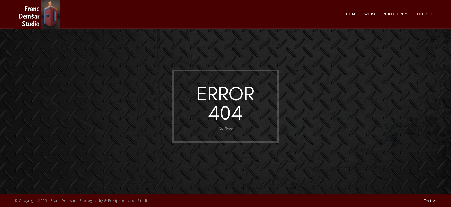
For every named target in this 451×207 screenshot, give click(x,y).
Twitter (430, 200)
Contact (423, 14)
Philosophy (395, 14)
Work (370, 14)
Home (352, 14)
